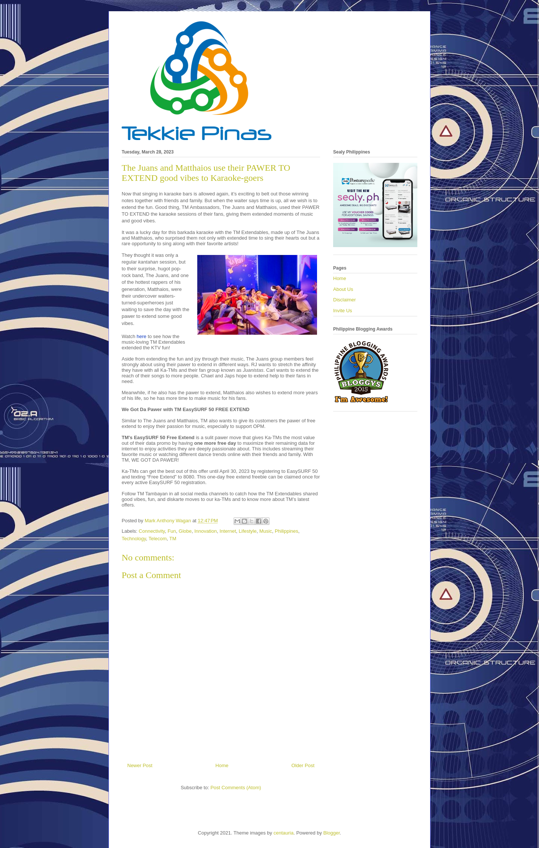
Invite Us (342, 310)
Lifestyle (248, 531)
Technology (134, 538)
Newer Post (139, 765)
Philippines (286, 531)
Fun (172, 531)
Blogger (331, 833)
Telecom (158, 538)
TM (172, 538)
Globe (185, 531)
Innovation (205, 531)
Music (265, 531)
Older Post (303, 765)
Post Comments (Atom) (235, 787)
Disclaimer (344, 300)
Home (222, 765)
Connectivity (152, 531)
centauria (283, 833)
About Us (343, 289)
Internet (227, 531)
